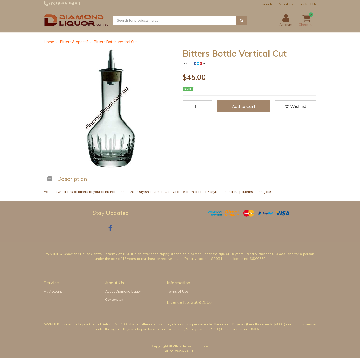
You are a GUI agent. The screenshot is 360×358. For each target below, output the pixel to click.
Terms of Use (177, 291)
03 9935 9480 (64, 3)
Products (266, 4)
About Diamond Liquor (123, 291)
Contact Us (307, 4)
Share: (194, 63)
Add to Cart (243, 106)
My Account (53, 291)
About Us (285, 4)
